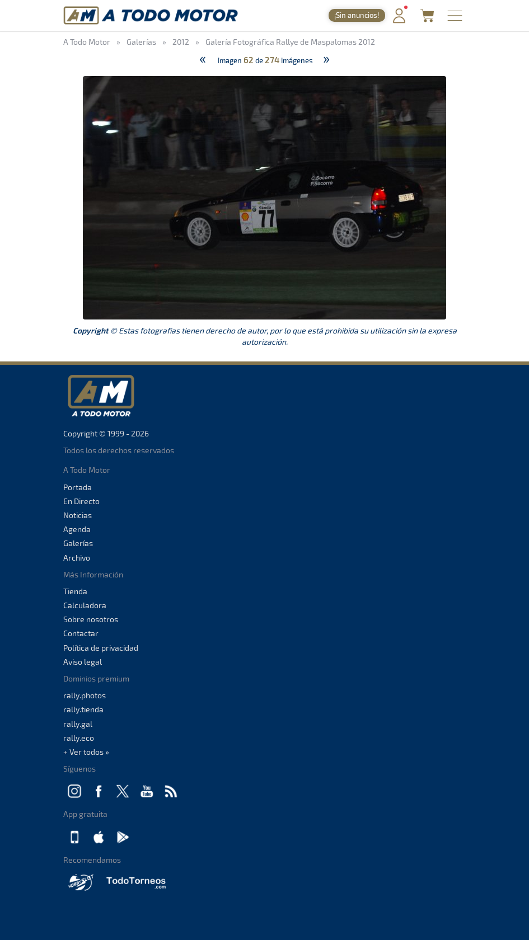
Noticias (77, 515)
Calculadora (84, 605)
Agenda (77, 529)
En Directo (81, 501)
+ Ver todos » (86, 751)
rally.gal (77, 723)
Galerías (78, 543)
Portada (77, 487)
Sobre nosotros (90, 619)
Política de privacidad (100, 647)
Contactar (81, 633)
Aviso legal (82, 661)
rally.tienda (83, 709)
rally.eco (78, 737)
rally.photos (84, 695)
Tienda (75, 591)
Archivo (76, 557)
